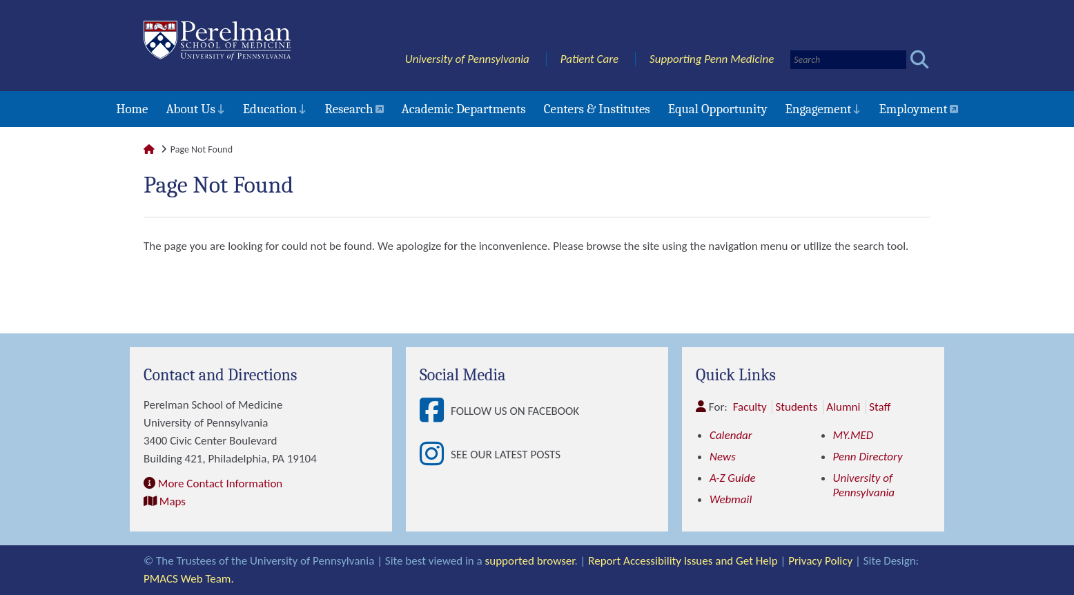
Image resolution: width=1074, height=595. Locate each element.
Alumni (843, 407)
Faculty (750, 407)
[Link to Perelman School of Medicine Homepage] (149, 149)
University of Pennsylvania (467, 59)
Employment (913, 109)
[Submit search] (919, 59)
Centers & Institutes (597, 109)
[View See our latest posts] (435, 454)
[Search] (848, 59)
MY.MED (853, 435)
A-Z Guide (733, 478)
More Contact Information (220, 483)
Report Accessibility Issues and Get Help (682, 561)
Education (270, 109)
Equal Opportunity (718, 109)
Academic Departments (464, 109)
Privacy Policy (820, 561)
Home (132, 109)
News (723, 456)
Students (796, 407)
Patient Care (589, 59)
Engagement (818, 109)
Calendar (731, 435)
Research (348, 109)
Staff (879, 407)
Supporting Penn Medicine (712, 59)
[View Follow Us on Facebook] (435, 411)
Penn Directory (868, 456)
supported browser (530, 561)
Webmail (731, 499)
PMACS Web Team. (189, 579)
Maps (172, 501)
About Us (190, 109)
